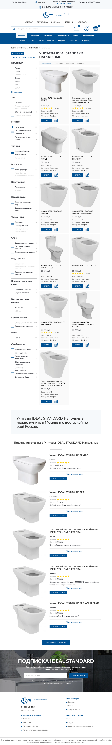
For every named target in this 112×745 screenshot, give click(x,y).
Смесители (34, 35)
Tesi (16, 85)
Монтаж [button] (15, 122)
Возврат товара (73, 710)
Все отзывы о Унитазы (56, 642)
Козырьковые (20, 155)
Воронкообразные (22, 151)
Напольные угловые (23, 130)
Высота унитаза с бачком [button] (20, 301)
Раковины (48, 35)
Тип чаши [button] (16, 146)
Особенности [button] (18, 344)
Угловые (18, 190)
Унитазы (21, 35)
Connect (18, 71)
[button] (64, 3)
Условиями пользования (50, 683)
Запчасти (73, 41)
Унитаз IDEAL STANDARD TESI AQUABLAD (74, 603)
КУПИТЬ (47, 120)
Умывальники (88, 35)
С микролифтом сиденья (25, 323)
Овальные (19, 222)
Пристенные (20, 187)
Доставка (71, 702)
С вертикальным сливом (24, 243)
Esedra (17, 78)
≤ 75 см (18, 311)
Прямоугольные (21, 225)
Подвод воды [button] (18, 197)
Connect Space (20, 75)
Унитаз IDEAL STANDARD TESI (67, 492)
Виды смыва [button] (18, 259)
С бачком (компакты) (23, 112)
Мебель (61, 41)
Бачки (22, 41)
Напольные (19, 127)
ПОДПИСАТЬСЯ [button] (78, 675)
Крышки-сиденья (46, 41)
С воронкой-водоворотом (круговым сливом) (25, 266)
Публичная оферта (30, 726)
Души (75, 35)
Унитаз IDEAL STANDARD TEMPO (69, 455)
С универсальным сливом (25, 252)
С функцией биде (22, 377)
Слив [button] (14, 238)
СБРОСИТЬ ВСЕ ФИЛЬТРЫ (24, 58)
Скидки (70, 723)
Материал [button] (16, 164)
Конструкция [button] (18, 182)
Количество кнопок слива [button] (21, 283)
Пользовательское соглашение (35, 730)
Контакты (82, 22)
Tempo (17, 81)
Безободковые (21, 353)
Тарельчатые (20, 158)
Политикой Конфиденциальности (68, 681)
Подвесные (19, 134)
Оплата (70, 706)
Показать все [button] (16, 92)
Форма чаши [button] (17, 217)
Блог (69, 719)
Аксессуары (87, 41)
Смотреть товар (58, 478)
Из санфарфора (21, 170)
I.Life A (17, 88)
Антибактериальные (23, 349)
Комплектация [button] (19, 318)
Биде (32, 41)
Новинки (69, 22)
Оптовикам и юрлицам (48, 22)
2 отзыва (88, 108)
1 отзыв (56, 108)
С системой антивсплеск (25, 374)
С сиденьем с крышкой (24, 326)
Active (17, 68)
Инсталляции (63, 35)
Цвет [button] (14, 333)
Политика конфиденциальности (80, 726)
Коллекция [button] (17, 63)
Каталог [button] (29, 22)
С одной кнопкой (22, 293)
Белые (17, 338)
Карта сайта (27, 723)
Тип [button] (13, 98)
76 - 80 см (19, 308)
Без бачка (18, 103)
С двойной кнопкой (23, 289)
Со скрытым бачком (23, 115)
